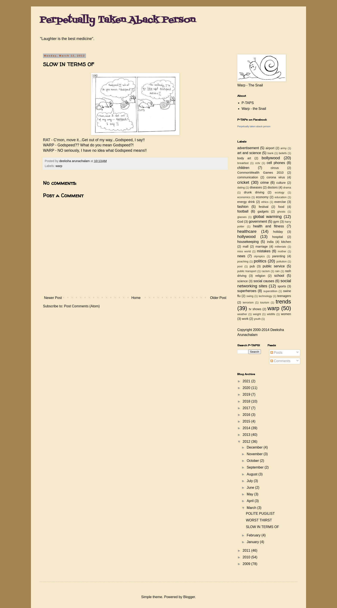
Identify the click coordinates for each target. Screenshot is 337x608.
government (258, 221)
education (281, 197)
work (245, 318)
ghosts (281, 211)
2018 (247, 401)
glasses (242, 217)
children (243, 168)
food (281, 206)
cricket (243, 182)
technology (265, 296)
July (250, 481)
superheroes (246, 291)
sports (282, 286)
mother (282, 251)
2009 (247, 564)
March (252, 508)
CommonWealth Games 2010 (260, 172)
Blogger (189, 597)
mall (245, 246)
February (254, 535)
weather (242, 314)
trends (283, 302)
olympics (259, 256)
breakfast (243, 163)
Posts (276, 352)
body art (244, 158)
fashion (242, 206)
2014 (247, 428)
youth (257, 318)
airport (270, 148)
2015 (247, 421)
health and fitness (268, 226)
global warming (267, 216)
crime (264, 182)
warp (58, 166)
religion (260, 275)
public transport (246, 271)
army (283, 148)
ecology (279, 192)
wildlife (271, 314)
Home (136, 298)
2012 (247, 441)
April (250, 501)
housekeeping (248, 242)
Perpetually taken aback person (253, 126)
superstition (270, 291)
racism (266, 271)
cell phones (276, 163)
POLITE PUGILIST (260, 513)
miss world (244, 251)
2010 (247, 557)
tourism (264, 302)
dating (241, 187)
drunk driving (254, 192)
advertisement (248, 148)
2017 (247, 408)
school (279, 275)
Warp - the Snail (254, 108)
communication (247, 177)
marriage (262, 246)
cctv (257, 163)
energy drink (246, 202)
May (250, 494)
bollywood (271, 158)
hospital (277, 237)
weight (257, 314)
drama (287, 187)
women (286, 314)
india (270, 242)
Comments (280, 361)
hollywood (246, 236)
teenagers (284, 296)
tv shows (255, 309)
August (252, 474)
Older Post (218, 298)
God (240, 221)
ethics (264, 202)
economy (262, 197)
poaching (242, 261)
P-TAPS (248, 103)
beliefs (283, 153)
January (253, 542)
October (253, 461)
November (255, 454)
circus (275, 168)
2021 (247, 381)
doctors (273, 187)
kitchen (286, 242)
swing (249, 296)
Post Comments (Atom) (82, 306)
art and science (249, 153)
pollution (281, 261)
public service (274, 266)
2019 (247, 394)
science (242, 281)
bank (271, 153)
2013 (247, 434)
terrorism (248, 302)
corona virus (276, 177)
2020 (247, 388)
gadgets (263, 211)
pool (239, 266)
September (256, 467)
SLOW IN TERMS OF (262, 527)
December (255, 447)
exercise (280, 202)
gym (276, 221)
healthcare (247, 231)
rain (277, 271)
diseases (256, 187)
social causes (263, 281)
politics (260, 261)
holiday (278, 231)
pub (252, 266)
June (251, 487)
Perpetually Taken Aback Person (117, 20)
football (242, 211)
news (241, 256)
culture (281, 182)
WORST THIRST (259, 520)
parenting (278, 256)
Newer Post (53, 298)
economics (243, 197)
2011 (247, 550)
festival (263, 206)
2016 (247, 415)
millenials (280, 246)
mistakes (263, 251)
